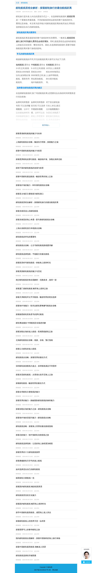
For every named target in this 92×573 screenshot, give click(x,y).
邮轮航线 (24, 3)
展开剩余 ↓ (46, 125)
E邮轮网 (18, 11)
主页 (17, 3)
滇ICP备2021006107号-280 (42, 570)
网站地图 (55, 570)
